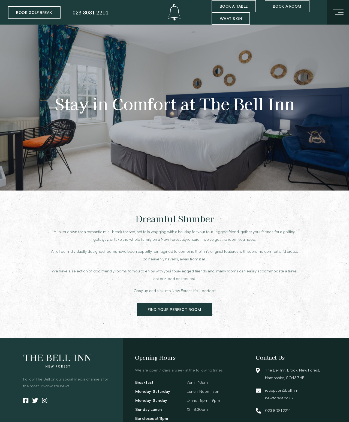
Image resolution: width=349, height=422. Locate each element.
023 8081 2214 (90, 12)
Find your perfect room (174, 310)
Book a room (287, 6)
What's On (231, 19)
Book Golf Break (34, 13)
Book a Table (234, 6)
